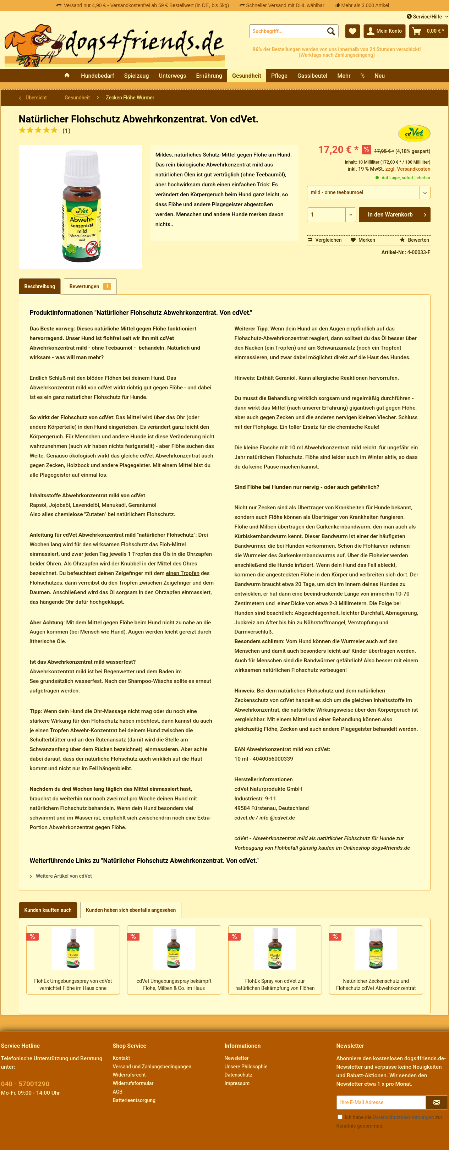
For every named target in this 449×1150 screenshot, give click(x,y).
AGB (118, 1092)
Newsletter (237, 1058)
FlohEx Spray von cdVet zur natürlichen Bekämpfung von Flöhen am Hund (274, 985)
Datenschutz (238, 1075)
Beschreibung (39, 286)
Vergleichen (325, 240)
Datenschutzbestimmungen (403, 1117)
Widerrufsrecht (129, 1075)
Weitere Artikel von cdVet (61, 876)
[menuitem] (294, 31)
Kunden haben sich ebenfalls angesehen (131, 910)
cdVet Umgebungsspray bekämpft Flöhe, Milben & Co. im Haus (174, 984)
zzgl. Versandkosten (408, 169)
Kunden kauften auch (48, 910)
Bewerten (414, 240)
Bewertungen (90, 286)
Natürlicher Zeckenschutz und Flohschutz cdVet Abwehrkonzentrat (376, 984)
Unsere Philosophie (246, 1066)
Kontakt (121, 1058)
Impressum (237, 1083)
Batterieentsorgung (134, 1100)
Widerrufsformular (133, 1083)
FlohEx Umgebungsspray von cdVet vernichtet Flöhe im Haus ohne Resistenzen (73, 985)
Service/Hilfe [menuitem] (425, 17)
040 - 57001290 (25, 1084)
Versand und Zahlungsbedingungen (152, 1066)
